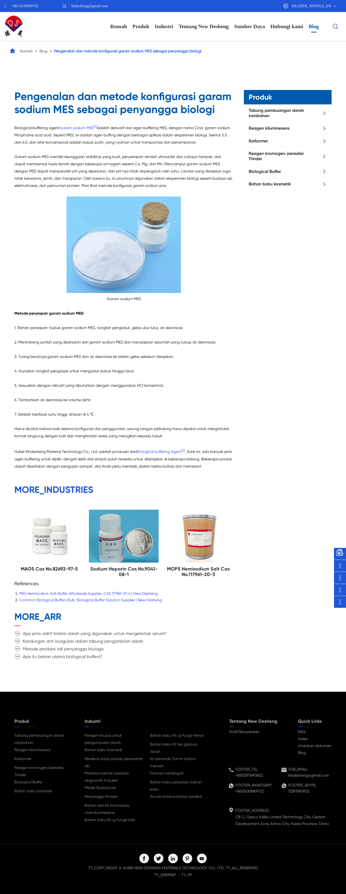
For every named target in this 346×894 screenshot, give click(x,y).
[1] (95, 126)
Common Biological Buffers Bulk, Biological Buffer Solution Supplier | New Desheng (90, 600)
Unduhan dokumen (315, 745)
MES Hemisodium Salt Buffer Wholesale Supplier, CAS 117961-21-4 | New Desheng (88, 593)
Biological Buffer (265, 171)
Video (303, 738)
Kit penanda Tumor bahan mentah (173, 762)
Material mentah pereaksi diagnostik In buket (107, 777)
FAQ (301, 731)
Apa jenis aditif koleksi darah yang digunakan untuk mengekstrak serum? (95, 633)
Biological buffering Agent (158, 452)
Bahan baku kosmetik (270, 184)
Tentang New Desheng (204, 26)
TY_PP (186, 875)
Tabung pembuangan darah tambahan (276, 113)
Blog (314, 26)
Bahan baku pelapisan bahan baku (176, 786)
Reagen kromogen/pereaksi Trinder (276, 156)
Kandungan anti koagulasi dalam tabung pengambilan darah (83, 641)
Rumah (118, 26)
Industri (164, 26)
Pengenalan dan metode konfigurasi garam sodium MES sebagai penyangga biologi (127, 51)
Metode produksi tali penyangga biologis (63, 648)
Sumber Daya (249, 26)
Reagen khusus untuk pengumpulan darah (103, 739)
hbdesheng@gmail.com (90, 6)
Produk (140, 26)
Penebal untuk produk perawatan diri (114, 762)
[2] (183, 450)
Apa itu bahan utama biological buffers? (62, 656)
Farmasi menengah (167, 773)
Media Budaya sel (100, 787)
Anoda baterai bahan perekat (176, 796)
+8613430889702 (24, 6)
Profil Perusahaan (244, 731)
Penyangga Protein (101, 796)
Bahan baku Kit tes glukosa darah (173, 748)
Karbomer (258, 141)
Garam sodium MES (76, 128)
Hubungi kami (286, 26)
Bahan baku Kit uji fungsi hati (110, 820)
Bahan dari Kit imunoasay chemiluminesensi (107, 809)
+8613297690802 (249, 775)
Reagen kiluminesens (269, 128)
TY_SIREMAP (165, 875)
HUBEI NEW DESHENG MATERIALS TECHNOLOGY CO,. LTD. (174, 868)
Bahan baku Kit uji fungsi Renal (177, 735)
